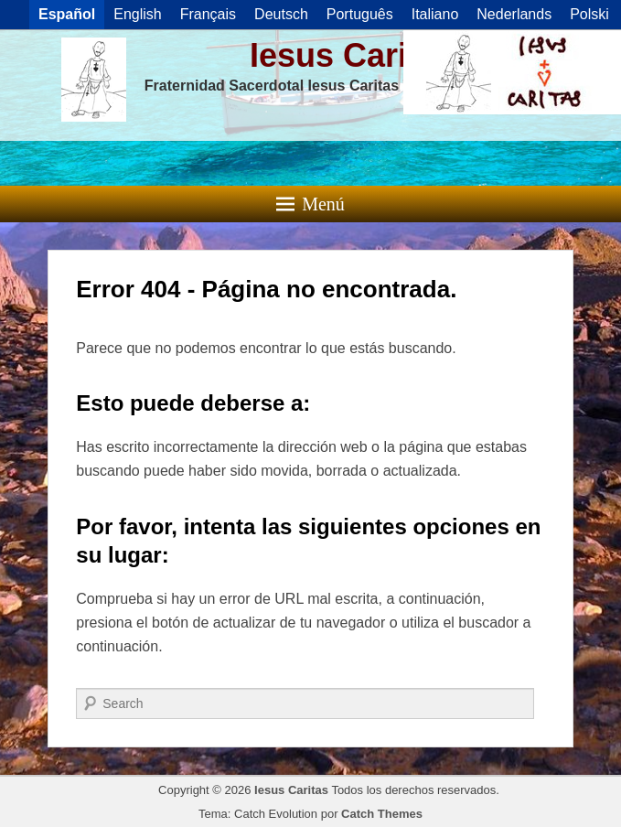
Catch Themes (382, 814)
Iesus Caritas (352, 55)
